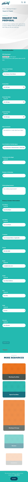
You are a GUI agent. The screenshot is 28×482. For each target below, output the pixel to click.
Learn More (17, 475)
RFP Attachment (6, 54)
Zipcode (4, 320)
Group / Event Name (7, 69)
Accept (14, 478)
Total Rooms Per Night (8, 157)
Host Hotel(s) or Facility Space (10, 144)
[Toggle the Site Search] (22, 2)
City (3, 290)
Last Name (5, 219)
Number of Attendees (7, 172)
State (3, 305)
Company (4, 234)
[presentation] (12, 336)
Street (3, 275)
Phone (4, 247)
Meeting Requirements (8, 185)
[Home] (6, 3)
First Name (5, 204)
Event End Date (6, 112)
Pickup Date (5, 83)
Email (3, 260)
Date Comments (6, 126)
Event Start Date (6, 97)
